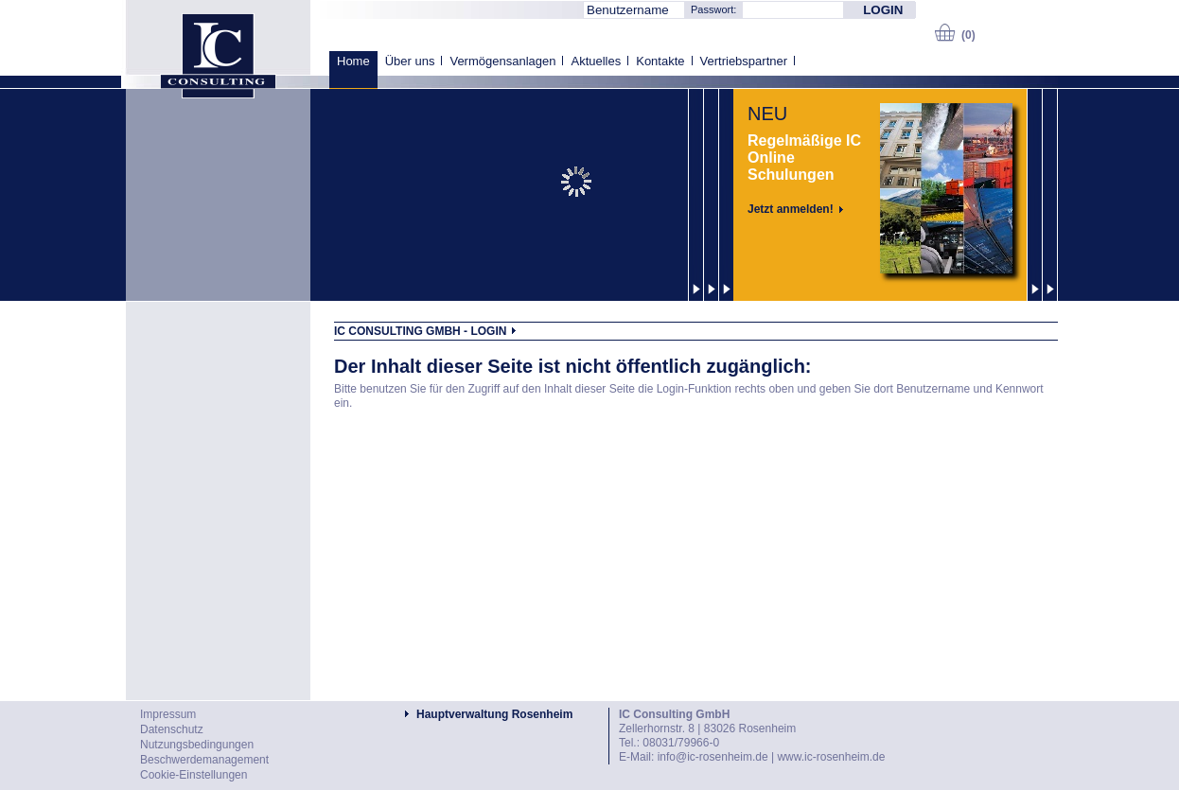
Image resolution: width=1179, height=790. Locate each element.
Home (353, 61)
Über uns (410, 61)
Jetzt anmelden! (791, 209)
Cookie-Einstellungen (193, 774)
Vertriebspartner (744, 61)
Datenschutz (171, 729)
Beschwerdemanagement (204, 759)
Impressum (168, 714)
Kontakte (660, 61)
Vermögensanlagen (502, 61)
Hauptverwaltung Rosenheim (494, 714)
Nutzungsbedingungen (197, 744)
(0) (968, 35)
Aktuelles (596, 61)
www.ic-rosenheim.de (831, 757)
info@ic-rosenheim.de (713, 757)
